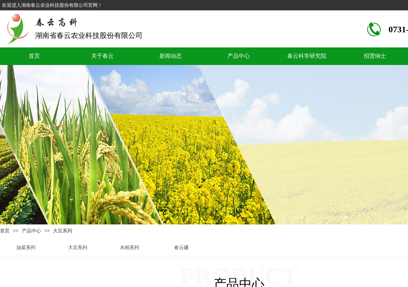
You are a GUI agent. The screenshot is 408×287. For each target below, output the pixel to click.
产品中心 (239, 56)
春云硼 (181, 247)
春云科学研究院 (306, 56)
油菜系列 (25, 247)
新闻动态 (170, 56)
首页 (34, 56)
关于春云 (102, 56)
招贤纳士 (375, 56)
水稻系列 (129, 247)
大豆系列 (62, 231)
